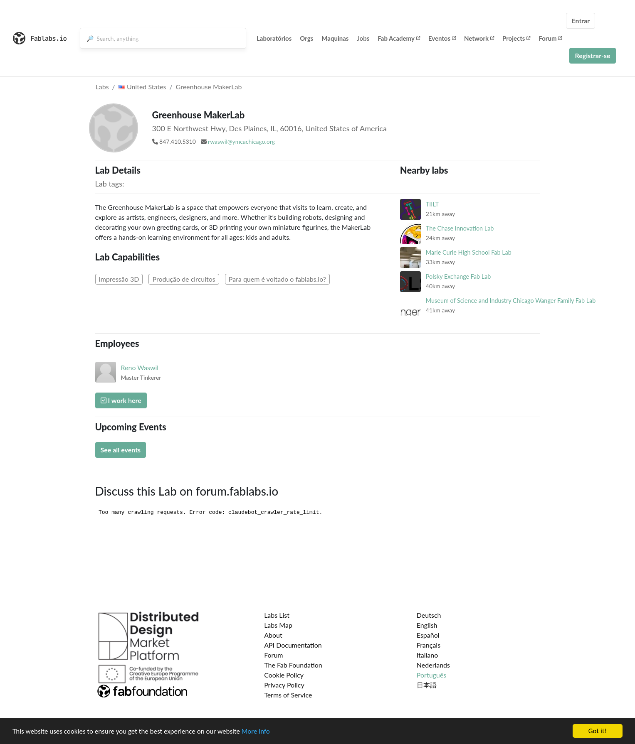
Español (428, 635)
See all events (121, 450)
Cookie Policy (284, 675)
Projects (516, 38)
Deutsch (429, 615)
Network (479, 38)
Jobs (363, 38)
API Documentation (293, 645)
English (427, 625)
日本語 (427, 685)
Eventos (442, 38)
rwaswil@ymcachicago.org (241, 141)
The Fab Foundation (293, 665)
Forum (550, 38)
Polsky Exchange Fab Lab (458, 276)
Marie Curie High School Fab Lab (468, 252)
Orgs (306, 38)
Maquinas (334, 38)
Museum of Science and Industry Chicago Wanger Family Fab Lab (510, 300)
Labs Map (278, 625)
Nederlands (433, 665)
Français (428, 645)
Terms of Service (288, 695)
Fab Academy (399, 38)
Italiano (427, 655)
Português (431, 675)
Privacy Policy (284, 685)
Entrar (580, 21)
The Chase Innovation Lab (460, 228)
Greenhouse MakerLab (209, 87)
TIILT (432, 204)
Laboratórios (274, 38)
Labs (102, 87)
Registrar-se (592, 55)
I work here (121, 400)
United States (142, 87)
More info (256, 731)
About (273, 635)
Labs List (276, 615)
